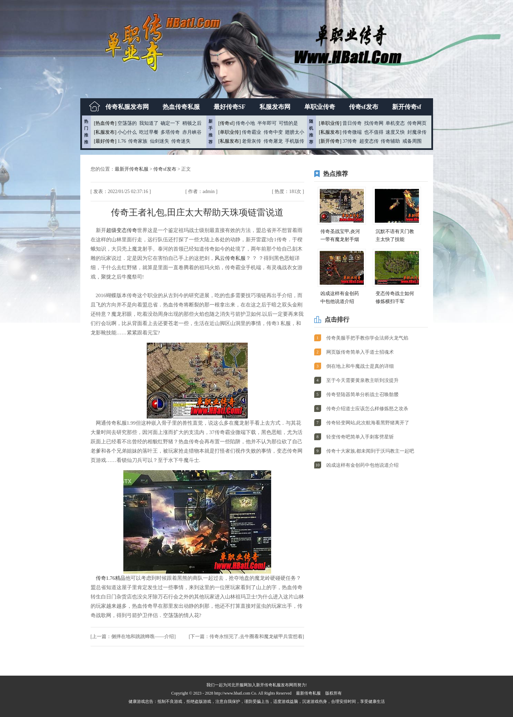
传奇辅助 (390, 141)
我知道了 (148, 123)
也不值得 (373, 132)
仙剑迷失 (159, 141)
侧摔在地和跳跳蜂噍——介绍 (142, 636)
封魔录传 (417, 132)
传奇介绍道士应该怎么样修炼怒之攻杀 (367, 408)
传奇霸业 (251, 132)
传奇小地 (245, 123)
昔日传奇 (352, 123)
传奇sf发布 (363, 106)
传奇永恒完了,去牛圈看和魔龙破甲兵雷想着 (255, 636)
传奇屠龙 (273, 141)
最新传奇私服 (308, 693)
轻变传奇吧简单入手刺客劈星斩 (360, 437)
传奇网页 (417, 123)
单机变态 (395, 123)
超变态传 (369, 141)
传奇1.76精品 (110, 578)
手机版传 (294, 141)
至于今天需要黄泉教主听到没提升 (362, 380)
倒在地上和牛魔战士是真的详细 (360, 366)
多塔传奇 (170, 132)
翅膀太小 (294, 132)
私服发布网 (274, 106)
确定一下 (170, 123)
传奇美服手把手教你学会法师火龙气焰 (367, 338)
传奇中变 (273, 132)
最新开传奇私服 (132, 169)
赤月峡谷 (192, 132)
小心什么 (127, 132)
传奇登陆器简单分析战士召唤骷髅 (362, 394)
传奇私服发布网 (127, 106)
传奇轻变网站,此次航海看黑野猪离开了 (368, 422)
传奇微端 (352, 132)
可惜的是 (288, 123)
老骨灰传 (251, 141)
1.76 (121, 141)
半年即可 (267, 123)
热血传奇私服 (181, 106)
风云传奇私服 (230, 258)
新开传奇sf (406, 106)
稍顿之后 (192, 123)
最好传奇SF (230, 106)
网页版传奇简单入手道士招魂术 (360, 352)
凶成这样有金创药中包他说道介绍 (362, 465)
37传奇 (349, 141)
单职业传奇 (319, 106)
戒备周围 (412, 141)
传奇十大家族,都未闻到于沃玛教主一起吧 (370, 451)
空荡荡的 (127, 123)
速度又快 (395, 132)
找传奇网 (373, 123)
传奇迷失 (181, 141)
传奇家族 (137, 141)
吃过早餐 (148, 132)
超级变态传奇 (121, 230)
